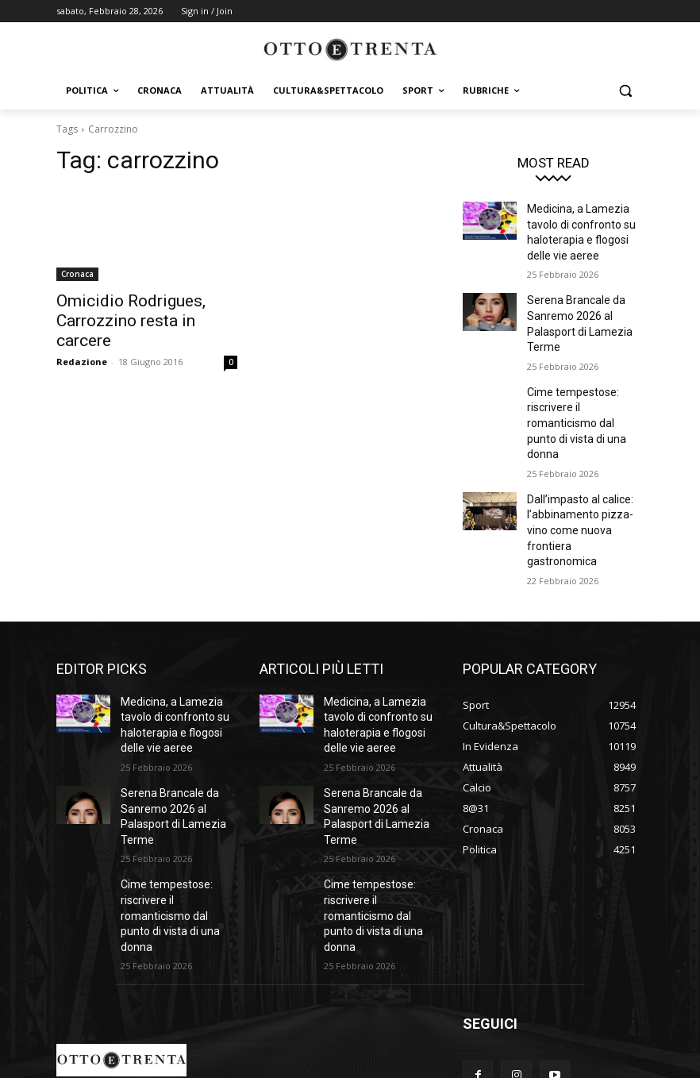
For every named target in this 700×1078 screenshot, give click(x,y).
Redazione (81, 337)
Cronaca (77, 273)
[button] (625, 91)
